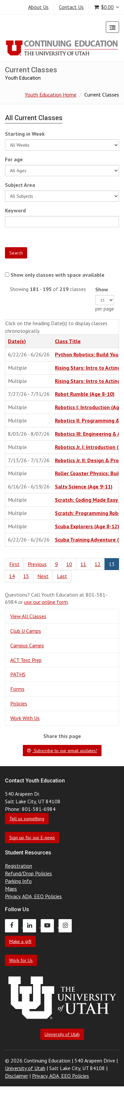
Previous (37, 564)
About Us (38, 7)
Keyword (15, 210)
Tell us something (26, 819)
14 (12, 576)
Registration (18, 865)
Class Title (68, 341)
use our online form (46, 602)
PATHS (17, 674)
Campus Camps (27, 645)
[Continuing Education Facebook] (14, 925)
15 (26, 576)
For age (14, 159)
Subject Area (20, 185)
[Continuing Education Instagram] (67, 925)
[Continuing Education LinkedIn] (32, 925)
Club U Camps (25, 630)
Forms (17, 689)
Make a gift (20, 941)
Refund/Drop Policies (28, 873)
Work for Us (21, 960)
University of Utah (62, 1034)
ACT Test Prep (26, 660)
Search (16, 253)
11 (83, 564)
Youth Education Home (50, 94)
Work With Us (25, 718)
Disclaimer (16, 1075)
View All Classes (28, 616)
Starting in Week (25, 133)
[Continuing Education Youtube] (50, 925)
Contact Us (71, 7)
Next (43, 576)
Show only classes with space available (57, 274)
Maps (11, 888)
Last (62, 576)
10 (69, 564)
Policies (18, 703)
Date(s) (17, 341)
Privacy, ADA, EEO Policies (33, 896)
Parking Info (18, 881)
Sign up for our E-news (32, 837)
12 (98, 564)
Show (101, 289)
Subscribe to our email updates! (62, 751)
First (14, 564)
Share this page (62, 736)
